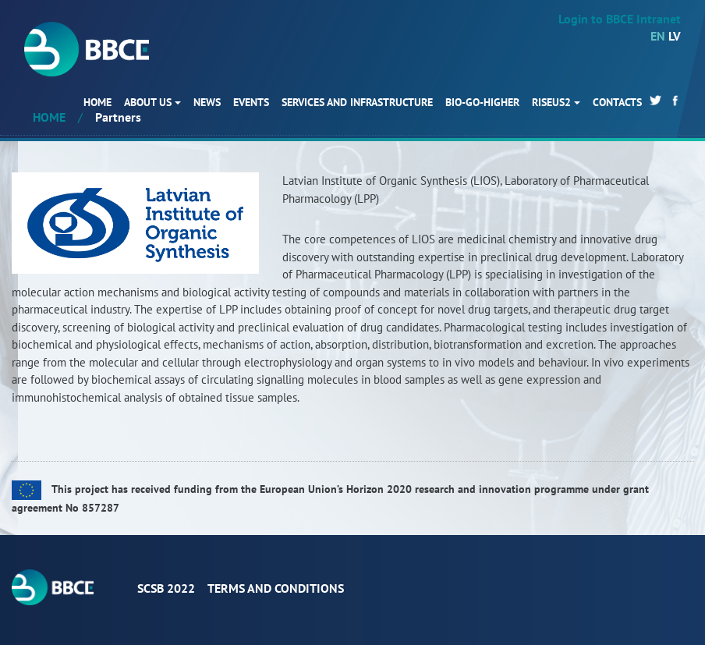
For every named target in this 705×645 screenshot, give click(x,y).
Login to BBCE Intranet (619, 19)
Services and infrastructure (357, 102)
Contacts (617, 102)
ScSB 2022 (166, 588)
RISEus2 (551, 102)
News (207, 102)
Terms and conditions (275, 588)
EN (657, 36)
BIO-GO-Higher (482, 102)
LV (674, 36)
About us (148, 102)
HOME (97, 102)
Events (251, 102)
